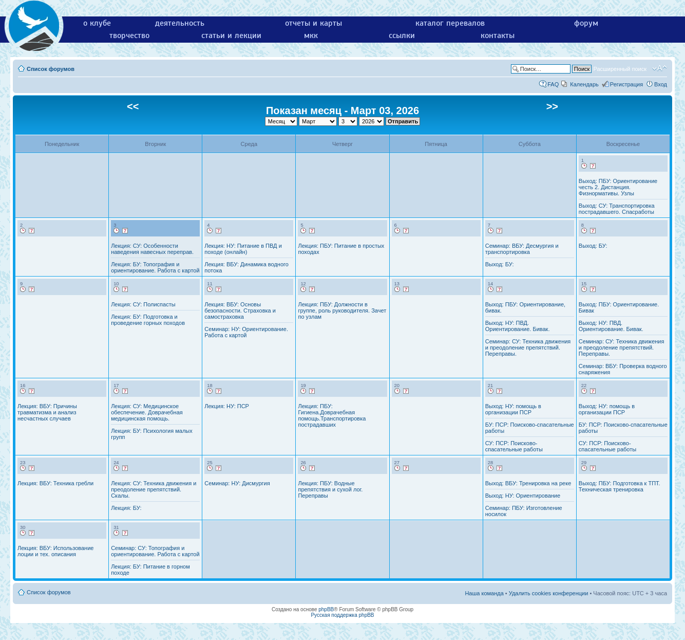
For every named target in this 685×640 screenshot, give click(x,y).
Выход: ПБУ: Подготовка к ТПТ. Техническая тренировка (619, 486)
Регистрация (626, 84)
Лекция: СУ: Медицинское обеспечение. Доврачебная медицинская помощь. (147, 412)
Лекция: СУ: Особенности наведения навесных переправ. (152, 249)
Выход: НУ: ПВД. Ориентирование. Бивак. (517, 326)
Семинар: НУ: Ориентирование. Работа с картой (246, 332)
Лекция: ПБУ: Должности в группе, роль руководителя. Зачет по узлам (342, 310)
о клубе (97, 23)
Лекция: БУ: (126, 508)
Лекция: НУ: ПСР (226, 406)
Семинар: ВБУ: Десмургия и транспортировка (522, 249)
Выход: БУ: (499, 264)
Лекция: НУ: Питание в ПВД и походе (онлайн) (243, 249)
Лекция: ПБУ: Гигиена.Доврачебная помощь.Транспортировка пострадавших (332, 415)
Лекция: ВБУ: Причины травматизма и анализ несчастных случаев (47, 412)
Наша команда (484, 593)
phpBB (326, 609)
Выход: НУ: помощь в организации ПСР (513, 409)
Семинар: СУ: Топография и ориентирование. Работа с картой (155, 551)
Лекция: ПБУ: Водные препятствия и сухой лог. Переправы (330, 489)
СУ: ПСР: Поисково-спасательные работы (514, 446)
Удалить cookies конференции (548, 593)
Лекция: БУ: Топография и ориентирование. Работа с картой (155, 267)
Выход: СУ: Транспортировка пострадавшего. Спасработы (617, 209)
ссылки (402, 35)
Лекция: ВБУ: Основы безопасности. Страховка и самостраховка (240, 310)
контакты (498, 35)
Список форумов (50, 69)
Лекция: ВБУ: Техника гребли (55, 483)
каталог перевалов (450, 23)
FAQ (553, 84)
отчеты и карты (313, 23)
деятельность (179, 23)
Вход (660, 84)
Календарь (584, 84)
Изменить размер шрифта (659, 68)
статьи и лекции (231, 35)
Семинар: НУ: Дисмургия (237, 483)
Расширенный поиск (619, 69)
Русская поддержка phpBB (342, 615)
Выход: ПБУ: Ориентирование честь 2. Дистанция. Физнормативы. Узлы (618, 187)
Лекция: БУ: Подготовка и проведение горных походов (148, 320)
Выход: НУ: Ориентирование (522, 495)
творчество (129, 35)
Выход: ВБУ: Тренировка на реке (528, 483)
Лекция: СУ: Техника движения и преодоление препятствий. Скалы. (153, 489)
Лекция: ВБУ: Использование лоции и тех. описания (55, 551)
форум (586, 23)
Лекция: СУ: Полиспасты (143, 304)
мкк (311, 35)
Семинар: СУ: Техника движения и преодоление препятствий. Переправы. (528, 347)
